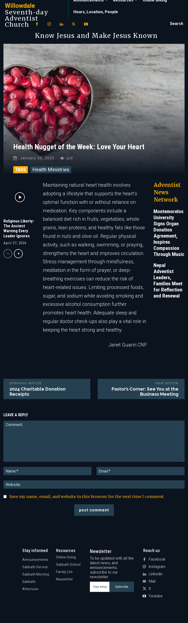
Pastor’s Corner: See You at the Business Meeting (145, 395)
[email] (99, 590)
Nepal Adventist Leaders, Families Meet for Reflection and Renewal (167, 284)
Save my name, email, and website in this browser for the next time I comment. (86, 499)
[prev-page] (7, 257)
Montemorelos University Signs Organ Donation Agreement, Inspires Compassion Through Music (168, 236)
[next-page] (18, 257)
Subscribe (121, 590)
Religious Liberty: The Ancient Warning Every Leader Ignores (18, 232)
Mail (152, 585)
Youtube (155, 599)
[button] (176, 24)
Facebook (156, 563)
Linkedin (155, 577)
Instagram (156, 570)
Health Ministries (50, 173)
